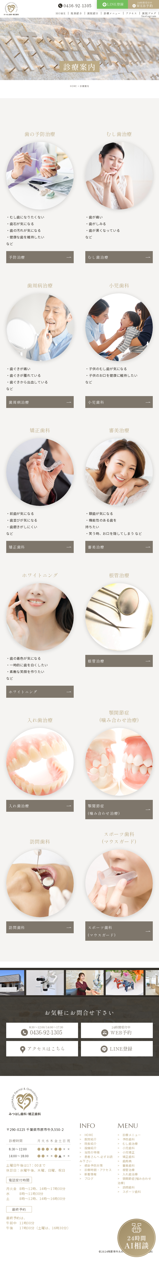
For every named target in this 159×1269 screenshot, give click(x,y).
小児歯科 (96, 402)
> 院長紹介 (88, 1143)
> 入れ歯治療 (128, 1174)
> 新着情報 (88, 1174)
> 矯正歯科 (126, 1157)
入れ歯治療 (19, 805)
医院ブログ (149, 13)
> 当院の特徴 (90, 1152)
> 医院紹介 (88, 1139)
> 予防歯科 (126, 1139)
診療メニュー (112, 13)
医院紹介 (93, 13)
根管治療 (96, 661)
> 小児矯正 (126, 1152)
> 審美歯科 (126, 1165)
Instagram (149, 16)
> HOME (86, 1135)
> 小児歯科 (126, 1148)
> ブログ (87, 1178)
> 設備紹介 (88, 1148)
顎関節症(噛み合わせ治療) (104, 809)
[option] (51, 982)
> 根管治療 (126, 1170)
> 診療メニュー (129, 1135)
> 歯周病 (125, 1161)
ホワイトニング (23, 691)
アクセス (131, 13)
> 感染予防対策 (91, 1165)
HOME (61, 13)
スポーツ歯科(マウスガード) (102, 931)
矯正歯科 (17, 547)
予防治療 (17, 257)
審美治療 (96, 547)
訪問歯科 (17, 927)
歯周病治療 (19, 402)
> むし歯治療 (128, 1143)
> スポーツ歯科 (129, 1192)
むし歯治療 (98, 257)
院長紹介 (76, 13)
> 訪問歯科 (126, 1187)
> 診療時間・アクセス (96, 1170)
